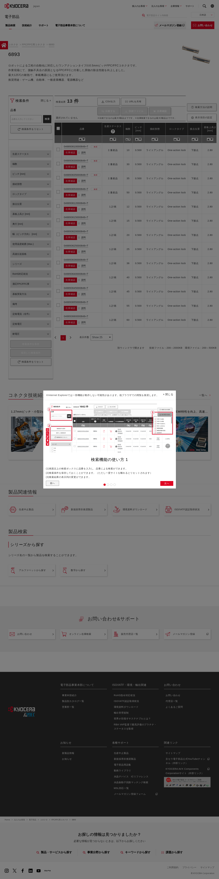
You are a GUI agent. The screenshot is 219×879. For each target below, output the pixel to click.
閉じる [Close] (168, 393)
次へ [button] (166, 483)
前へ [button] (53, 483)
